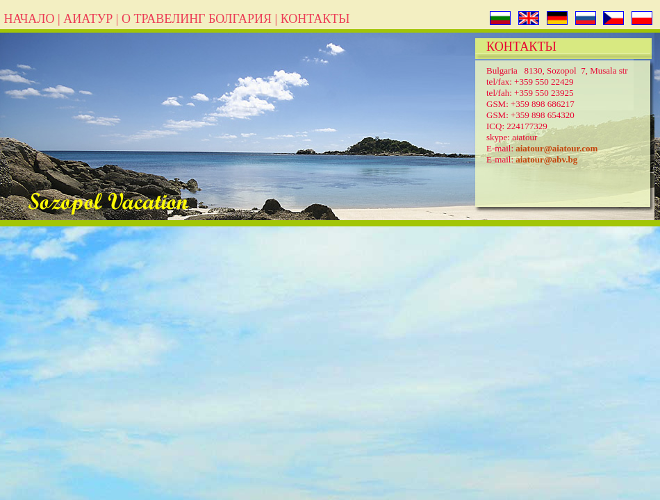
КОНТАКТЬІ (315, 19)
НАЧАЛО (28, 19)
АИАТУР (88, 19)
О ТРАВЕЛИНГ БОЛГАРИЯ (197, 19)
